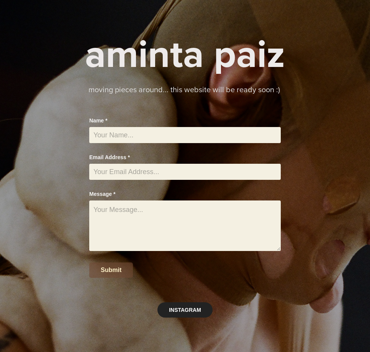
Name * (98, 120)
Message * (102, 194)
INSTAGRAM (185, 310)
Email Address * (109, 157)
